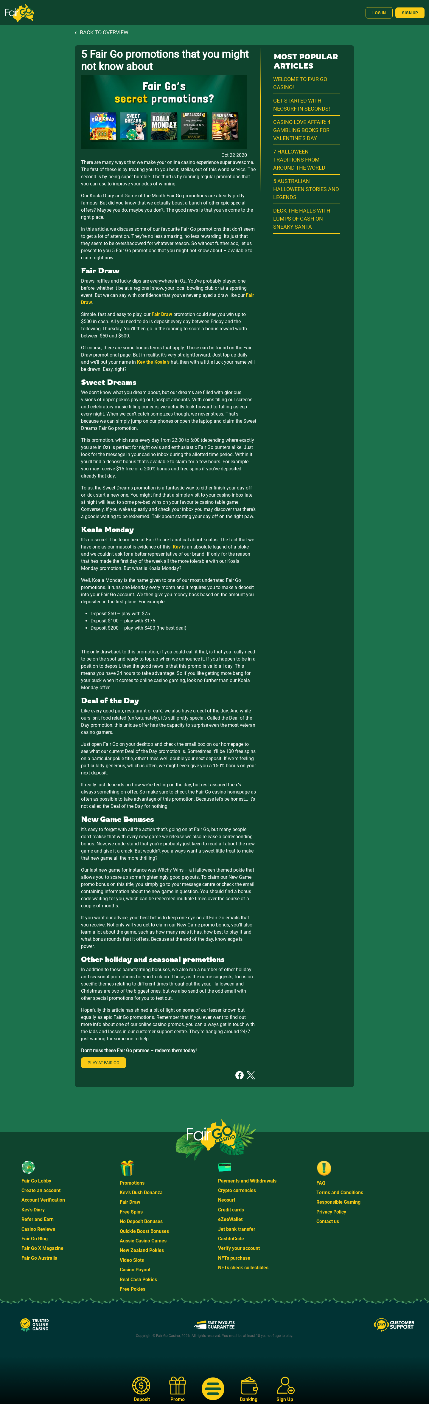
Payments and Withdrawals (247, 1181)
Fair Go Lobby (36, 1181)
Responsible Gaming (338, 1202)
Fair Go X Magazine (42, 1248)
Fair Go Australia (39, 1258)
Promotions (132, 1183)
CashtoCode (231, 1239)
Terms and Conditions (339, 1192)
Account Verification (43, 1200)
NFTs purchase (234, 1258)
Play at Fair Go (103, 1062)
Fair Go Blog (34, 1239)
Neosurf (226, 1200)
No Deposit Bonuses (141, 1221)
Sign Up (410, 12)
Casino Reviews (38, 1229)
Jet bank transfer (236, 1229)
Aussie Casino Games (143, 1241)
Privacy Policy (331, 1212)
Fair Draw (130, 1202)
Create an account (40, 1190)
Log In (379, 12)
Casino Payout (135, 1270)
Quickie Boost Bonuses (144, 1231)
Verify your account (239, 1248)
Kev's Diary (33, 1210)
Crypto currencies (237, 1190)
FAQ (320, 1183)
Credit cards (231, 1210)
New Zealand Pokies (142, 1250)
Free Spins (131, 1212)
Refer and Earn (37, 1219)
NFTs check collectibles (243, 1267)
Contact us (327, 1221)
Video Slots (132, 1260)
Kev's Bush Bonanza (141, 1192)
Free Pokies (132, 1289)
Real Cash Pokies (138, 1279)
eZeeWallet (230, 1219)
